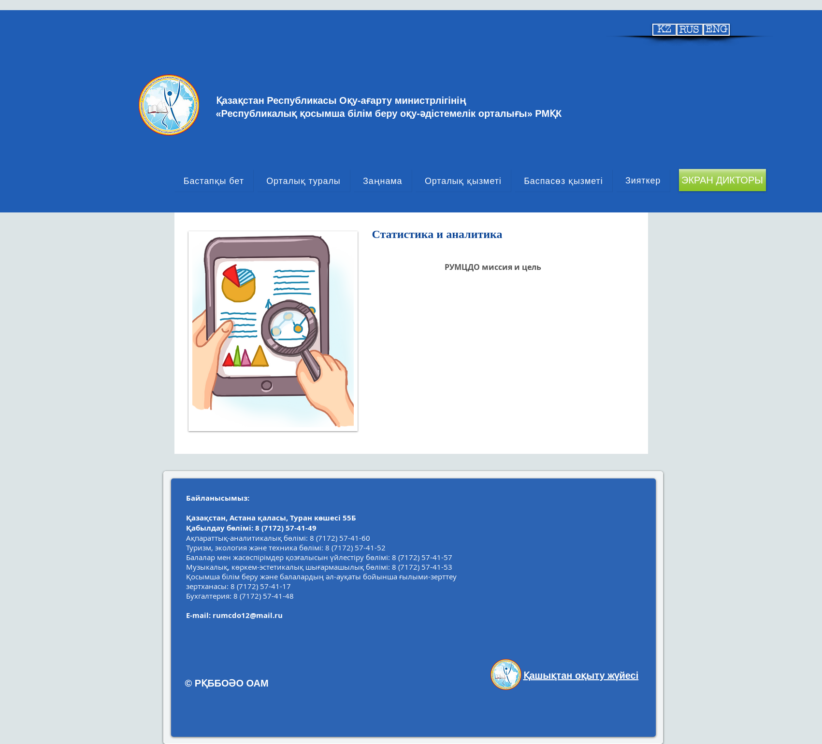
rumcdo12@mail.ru (248, 615)
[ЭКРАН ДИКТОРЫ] (722, 180)
